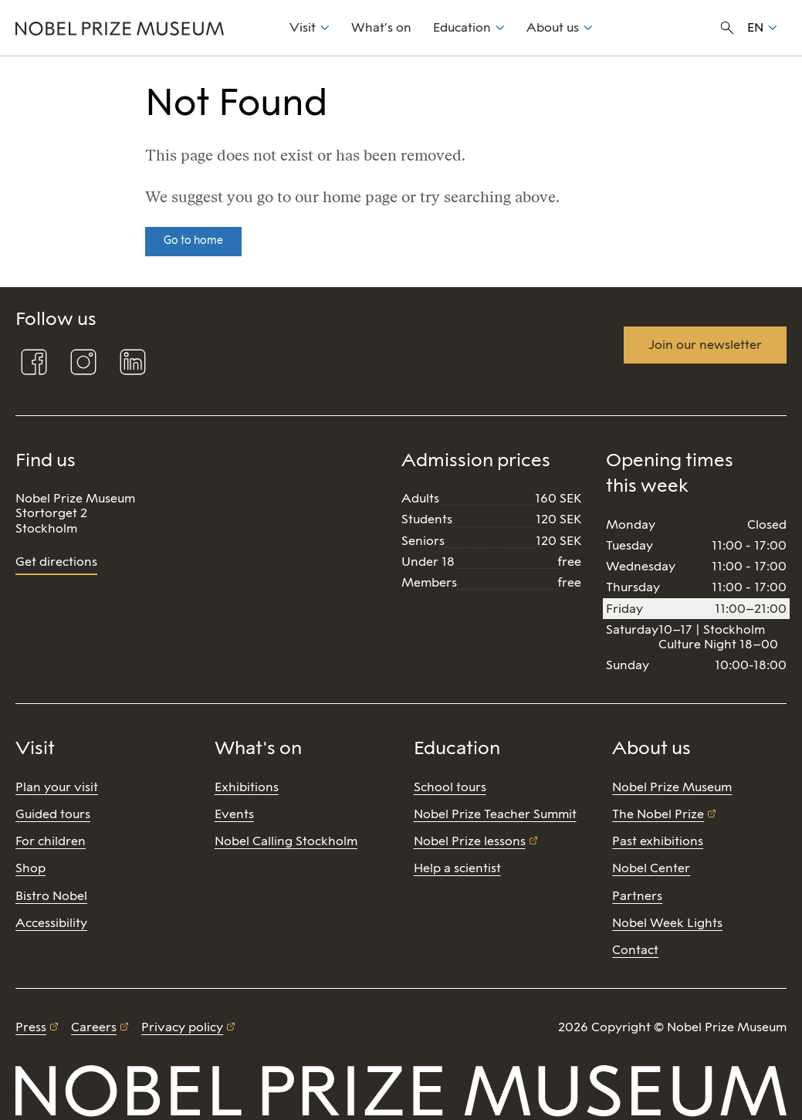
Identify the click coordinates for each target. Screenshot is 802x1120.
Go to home (193, 240)
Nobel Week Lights (667, 922)
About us (552, 27)
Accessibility (51, 922)
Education (462, 27)
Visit (302, 27)
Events (234, 814)
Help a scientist (457, 868)
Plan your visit (56, 787)
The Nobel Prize (658, 814)
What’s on (381, 27)
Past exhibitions (657, 841)
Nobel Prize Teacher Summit (495, 814)
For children (50, 841)
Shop (30, 868)
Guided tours (52, 814)
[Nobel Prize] (143, 28)
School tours (450, 787)
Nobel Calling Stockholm (286, 841)
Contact (635, 949)
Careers (94, 1027)
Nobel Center (651, 868)
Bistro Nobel (51, 895)
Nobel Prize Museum (672, 787)
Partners (637, 895)
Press (30, 1027)
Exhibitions (247, 787)
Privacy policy (182, 1027)
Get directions (56, 561)
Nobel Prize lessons (470, 841)
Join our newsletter (705, 344)
